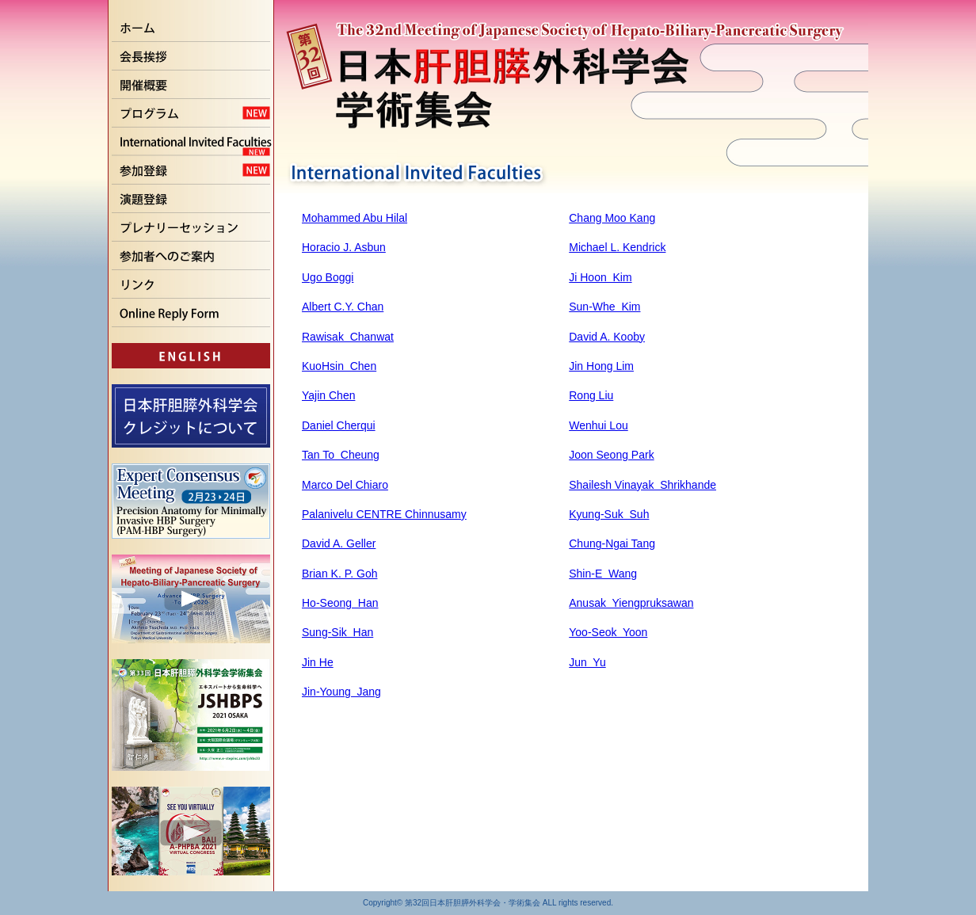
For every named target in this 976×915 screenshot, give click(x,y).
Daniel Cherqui (339, 425)
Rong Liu (591, 395)
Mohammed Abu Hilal (354, 218)
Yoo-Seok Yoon (608, 632)
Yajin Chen (328, 395)
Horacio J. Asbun (344, 247)
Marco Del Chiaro (345, 484)
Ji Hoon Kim (600, 277)
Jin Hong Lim (601, 366)
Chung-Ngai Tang (612, 543)
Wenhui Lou (598, 425)
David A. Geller (339, 543)
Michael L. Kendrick (617, 247)
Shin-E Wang (603, 573)
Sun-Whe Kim (604, 306)
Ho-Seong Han (340, 603)
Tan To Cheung (340, 454)
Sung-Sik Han (337, 632)
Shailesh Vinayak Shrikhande (642, 484)
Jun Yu (587, 662)
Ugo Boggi (327, 277)
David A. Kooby (607, 336)
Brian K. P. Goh (339, 573)
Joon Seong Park (611, 454)
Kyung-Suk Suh (609, 514)
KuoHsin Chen (339, 366)
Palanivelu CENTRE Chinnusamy (384, 514)
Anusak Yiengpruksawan (631, 603)
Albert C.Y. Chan (342, 306)
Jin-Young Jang (341, 691)
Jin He (318, 662)
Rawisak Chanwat (348, 336)
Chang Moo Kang (612, 218)
